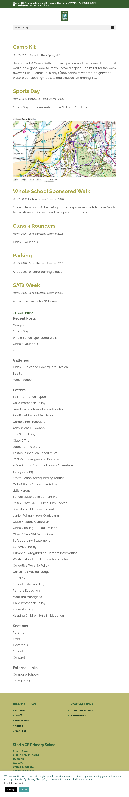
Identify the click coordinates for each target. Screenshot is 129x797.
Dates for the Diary (26, 447)
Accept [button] (24, 789)
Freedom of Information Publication (39, 409)
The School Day (24, 434)
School (18, 651)
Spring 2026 (54, 55)
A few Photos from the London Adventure (43, 465)
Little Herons (21, 491)
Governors (20, 645)
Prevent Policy (23, 609)
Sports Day (26, 91)
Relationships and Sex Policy (33, 415)
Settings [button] (11, 789)
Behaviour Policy (25, 547)
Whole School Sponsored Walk (51, 191)
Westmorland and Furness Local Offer (40, 559)
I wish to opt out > (14, 783)
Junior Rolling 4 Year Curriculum (36, 516)
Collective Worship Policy (31, 566)
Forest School (22, 380)
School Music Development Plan (36, 497)
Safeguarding (23, 472)
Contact (19, 658)
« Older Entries (23, 313)
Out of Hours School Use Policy (35, 484)
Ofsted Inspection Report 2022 (35, 453)
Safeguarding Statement (31, 541)
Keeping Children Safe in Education (38, 616)
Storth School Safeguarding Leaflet (38, 478)
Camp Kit (24, 47)
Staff (16, 639)
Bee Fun (18, 373)
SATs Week (26, 285)
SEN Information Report (29, 397)
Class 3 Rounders (34, 226)
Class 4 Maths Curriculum (31, 522)
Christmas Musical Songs (31, 572)
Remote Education (26, 591)
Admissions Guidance (29, 428)
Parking (22, 255)
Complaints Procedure (29, 422)
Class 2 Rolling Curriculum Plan (35, 528)
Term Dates (21, 681)
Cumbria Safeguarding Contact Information (45, 553)
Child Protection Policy (29, 403)
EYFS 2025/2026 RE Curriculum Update (40, 503)
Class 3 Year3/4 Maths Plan (33, 534)
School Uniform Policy (28, 584)
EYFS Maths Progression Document (38, 459)
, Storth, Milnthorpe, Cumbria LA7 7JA (45, 3)
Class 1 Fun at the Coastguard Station (40, 367)
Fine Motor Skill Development (33, 509)
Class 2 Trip (21, 441)
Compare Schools (26, 675)
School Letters (38, 55)
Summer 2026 (55, 99)
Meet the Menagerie (27, 597)
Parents (18, 633)
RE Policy (19, 578)
